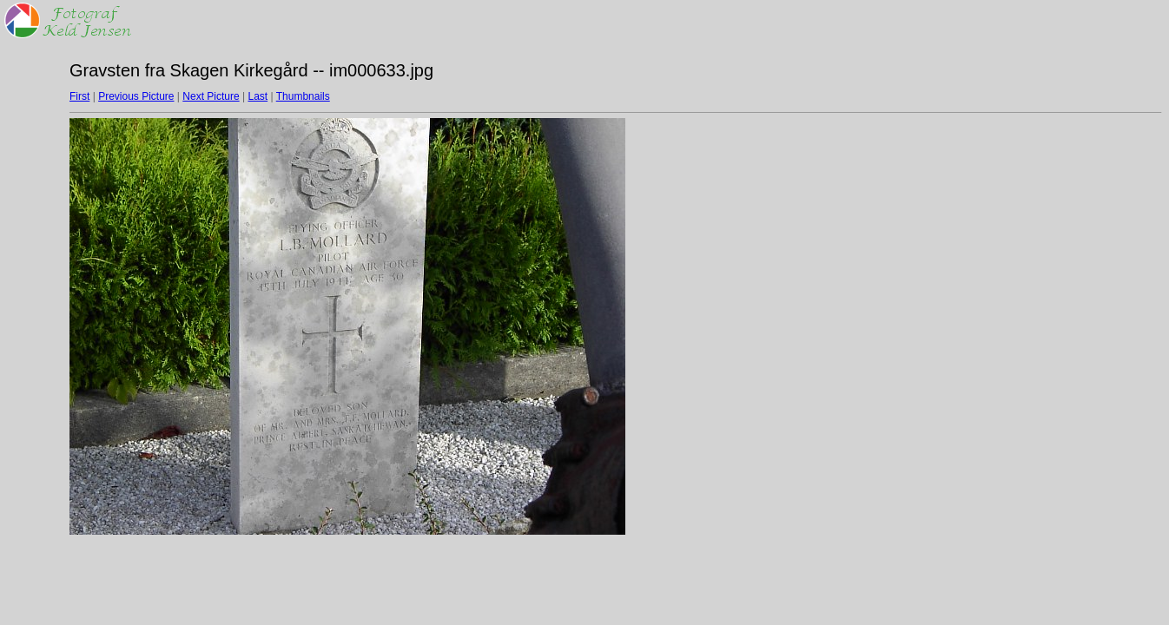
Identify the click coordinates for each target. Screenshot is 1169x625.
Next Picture (210, 96)
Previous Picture (136, 96)
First (79, 96)
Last (257, 96)
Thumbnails (303, 96)
